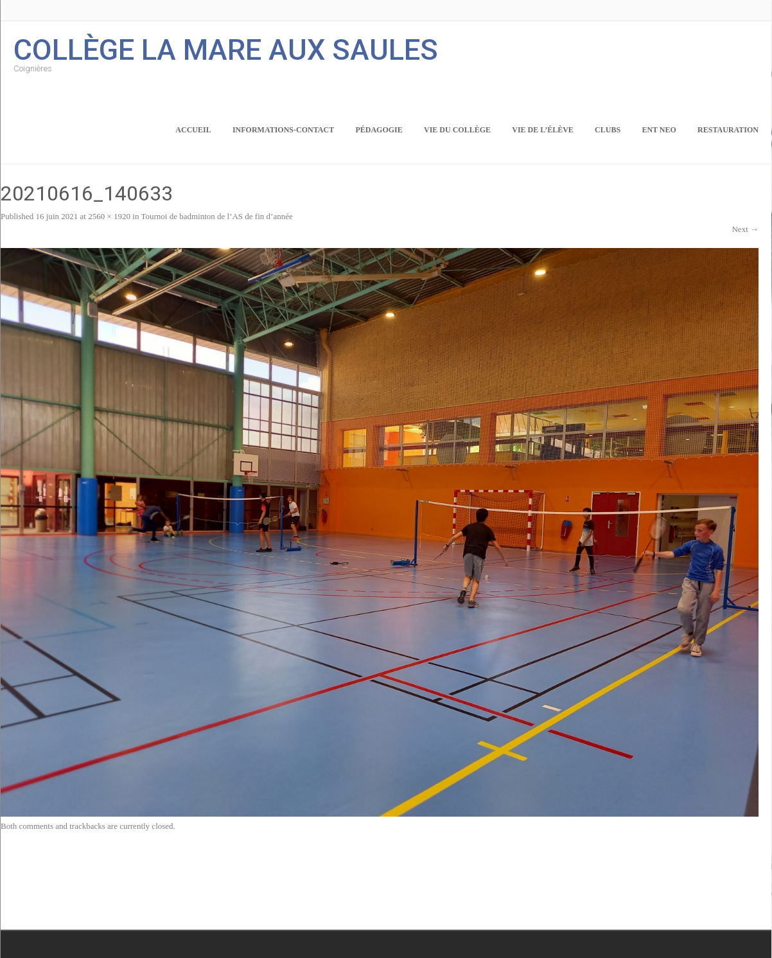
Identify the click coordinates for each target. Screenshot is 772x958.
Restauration (728, 129)
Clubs (607, 129)
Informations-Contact (283, 129)
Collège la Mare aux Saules (225, 48)
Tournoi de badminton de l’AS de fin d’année (216, 216)
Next (745, 229)
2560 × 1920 (109, 216)
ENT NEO (659, 129)
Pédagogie (378, 129)
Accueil (193, 129)
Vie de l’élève (543, 129)
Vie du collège (457, 129)
